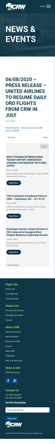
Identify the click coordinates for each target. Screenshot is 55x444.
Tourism (8, 320)
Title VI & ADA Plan (13, 360)
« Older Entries (12, 265)
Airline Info (10, 289)
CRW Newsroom (12, 372)
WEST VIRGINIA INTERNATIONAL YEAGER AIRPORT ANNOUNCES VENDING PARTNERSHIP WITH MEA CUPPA (26, 161)
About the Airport (13, 331)
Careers (8, 346)
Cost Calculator (12, 298)
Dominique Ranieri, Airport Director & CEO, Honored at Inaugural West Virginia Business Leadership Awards (27, 232)
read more (13, 183)
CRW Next (10, 356)
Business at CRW (12, 341)
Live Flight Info (11, 294)
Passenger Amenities (14, 315)
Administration (11, 336)
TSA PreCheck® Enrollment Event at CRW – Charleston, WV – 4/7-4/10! (26, 197)
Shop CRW (10, 351)
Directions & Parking (14, 310)
